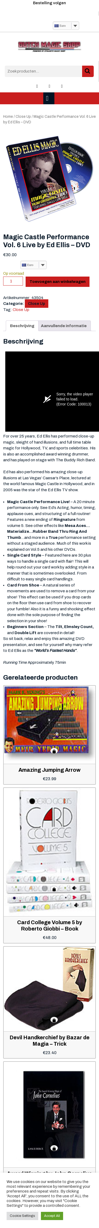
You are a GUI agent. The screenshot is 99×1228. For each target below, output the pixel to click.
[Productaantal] (13, 281)
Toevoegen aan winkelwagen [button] (54, 751)
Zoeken (88, 71)
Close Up (23, 117)
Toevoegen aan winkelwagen (58, 281)
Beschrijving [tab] (22, 326)
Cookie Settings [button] (22, 1216)
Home (8, 117)
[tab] (49, 98)
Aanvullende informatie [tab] (64, 326)
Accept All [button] (52, 1216)
